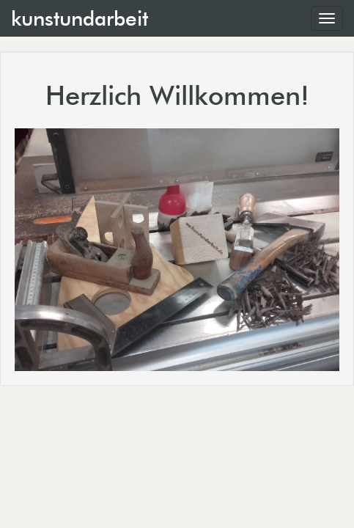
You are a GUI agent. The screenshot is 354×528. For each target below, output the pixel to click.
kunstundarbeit (79, 18)
